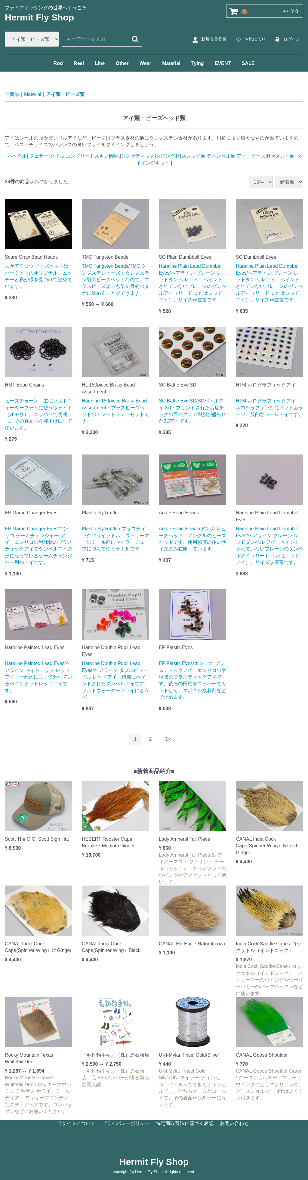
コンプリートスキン (87, 156)
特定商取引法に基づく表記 (185, 1123)
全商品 (12, 94)
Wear (145, 63)
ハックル (17, 156)
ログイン (286, 39)
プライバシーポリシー (126, 1123)
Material (171, 63)
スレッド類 (193, 156)
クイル (57, 156)
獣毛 (115, 156)
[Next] (169, 739)
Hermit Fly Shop (39, 17)
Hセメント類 (280, 156)
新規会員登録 (208, 39)
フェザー (38, 156)
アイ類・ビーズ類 (65, 94)
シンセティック (138, 156)
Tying (197, 63)
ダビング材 (168, 156)
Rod (58, 63)
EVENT (223, 63)
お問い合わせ (234, 1123)
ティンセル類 (221, 156)
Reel (79, 63)
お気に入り (250, 39)
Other (122, 63)
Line (100, 63)
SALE (248, 63)
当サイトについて (76, 1123)
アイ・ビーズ (251, 156)
